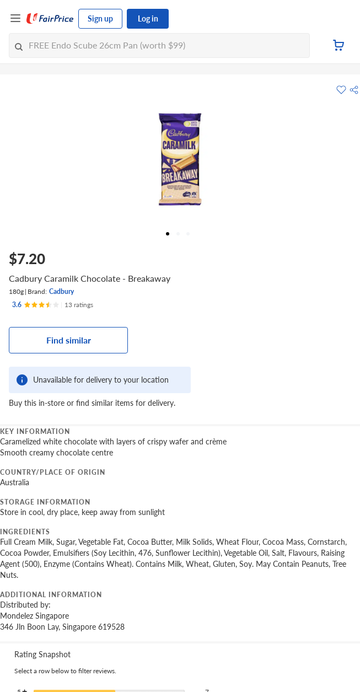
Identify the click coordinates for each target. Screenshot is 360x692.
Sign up (100, 18)
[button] (354, 90)
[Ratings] (52, 305)
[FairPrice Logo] (50, 18)
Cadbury (61, 291)
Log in (148, 18)
